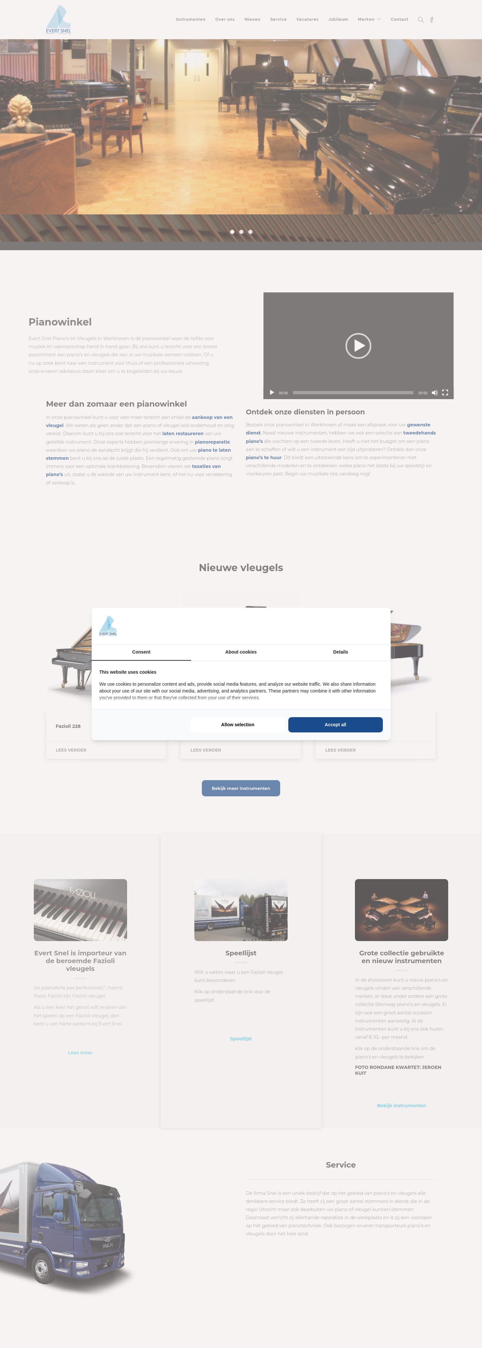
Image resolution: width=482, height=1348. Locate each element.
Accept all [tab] (335, 724)
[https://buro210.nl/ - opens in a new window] (358, 626)
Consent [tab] (141, 652)
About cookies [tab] (240, 652)
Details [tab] (340, 652)
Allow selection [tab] (237, 724)
